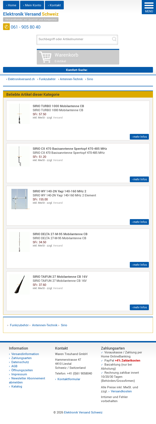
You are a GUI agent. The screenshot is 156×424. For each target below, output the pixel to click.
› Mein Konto (32, 5)
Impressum (19, 374)
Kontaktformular (68, 379)
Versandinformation (25, 354)
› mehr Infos (139, 137)
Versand (58, 117)
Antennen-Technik (71, 79)
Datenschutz (20, 362)
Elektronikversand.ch (21, 79)
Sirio (90, 79)
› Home (11, 5)
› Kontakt (54, 5)
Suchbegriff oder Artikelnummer (61, 39)
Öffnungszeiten (22, 370)
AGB (14, 366)
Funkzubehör (47, 79)
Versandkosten (121, 391)
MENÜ (149, 7)
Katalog (16, 386)
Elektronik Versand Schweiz (83, 412)
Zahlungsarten (21, 358)
